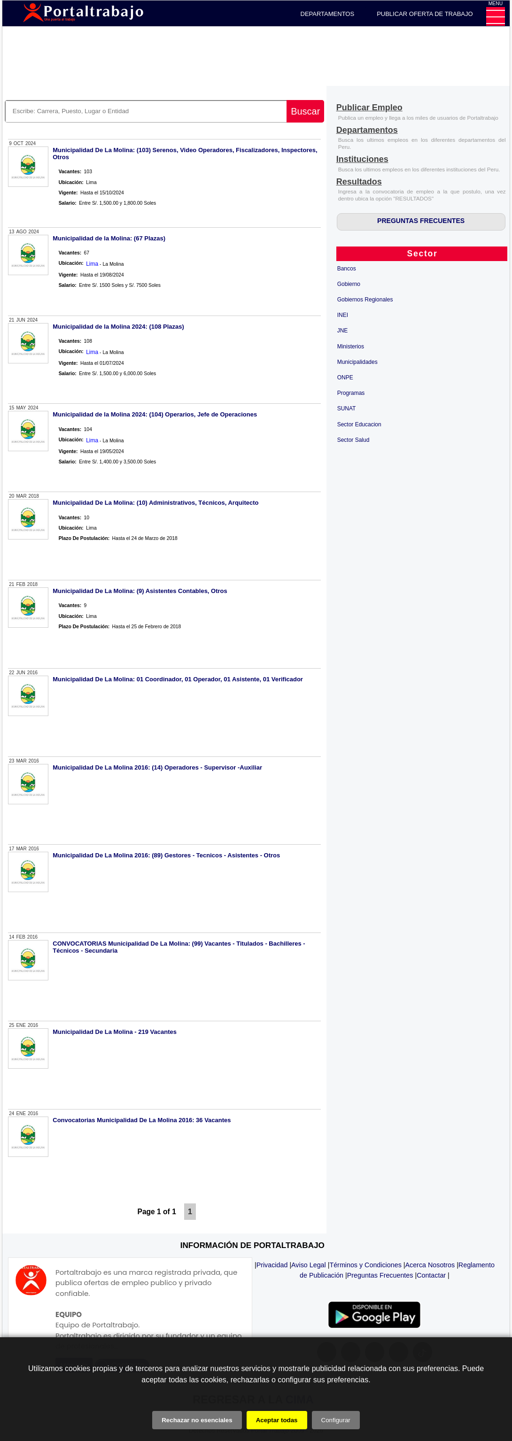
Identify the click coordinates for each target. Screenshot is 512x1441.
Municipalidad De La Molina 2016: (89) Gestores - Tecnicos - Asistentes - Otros (166, 855)
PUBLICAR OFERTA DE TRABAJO (425, 13)
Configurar (335, 1420)
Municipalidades (357, 362)
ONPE (345, 377)
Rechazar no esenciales (197, 1420)
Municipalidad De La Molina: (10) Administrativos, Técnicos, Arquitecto (155, 502)
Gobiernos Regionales (365, 299)
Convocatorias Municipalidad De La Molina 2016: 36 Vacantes (142, 1120)
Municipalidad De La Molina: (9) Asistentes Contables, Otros (140, 590)
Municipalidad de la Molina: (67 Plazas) (109, 238)
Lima (92, 264)
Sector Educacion (359, 424)
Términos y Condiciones (365, 1265)
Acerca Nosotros (430, 1265)
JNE (342, 330)
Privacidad (272, 1265)
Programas (351, 393)
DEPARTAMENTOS (328, 13)
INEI (342, 315)
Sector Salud (353, 440)
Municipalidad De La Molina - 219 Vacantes (115, 1031)
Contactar (431, 1275)
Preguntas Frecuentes (380, 1275)
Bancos (346, 268)
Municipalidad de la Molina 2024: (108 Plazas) (118, 326)
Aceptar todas (277, 1420)
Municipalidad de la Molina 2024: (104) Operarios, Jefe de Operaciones (155, 414)
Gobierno (348, 284)
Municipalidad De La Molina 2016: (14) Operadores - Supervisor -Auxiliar (157, 767)
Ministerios (350, 346)
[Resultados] (359, 182)
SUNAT (346, 408)
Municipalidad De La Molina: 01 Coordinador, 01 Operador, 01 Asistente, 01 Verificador (178, 679)
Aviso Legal (308, 1265)
